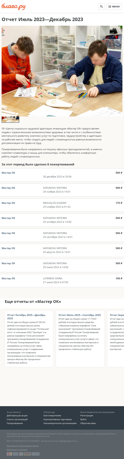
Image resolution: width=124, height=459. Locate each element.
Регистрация (86, 416)
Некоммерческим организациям (60, 423)
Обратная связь (88, 423)
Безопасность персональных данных (23, 446)
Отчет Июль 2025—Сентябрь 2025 (80, 322)
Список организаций (17, 419)
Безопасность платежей (17, 450)
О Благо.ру (49, 412)
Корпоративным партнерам (57, 419)
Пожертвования (15, 423)
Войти (83, 419)
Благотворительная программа (97, 412)
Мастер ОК (8, 180)
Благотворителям (52, 416)
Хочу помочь (14, 412)
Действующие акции (17, 416)
